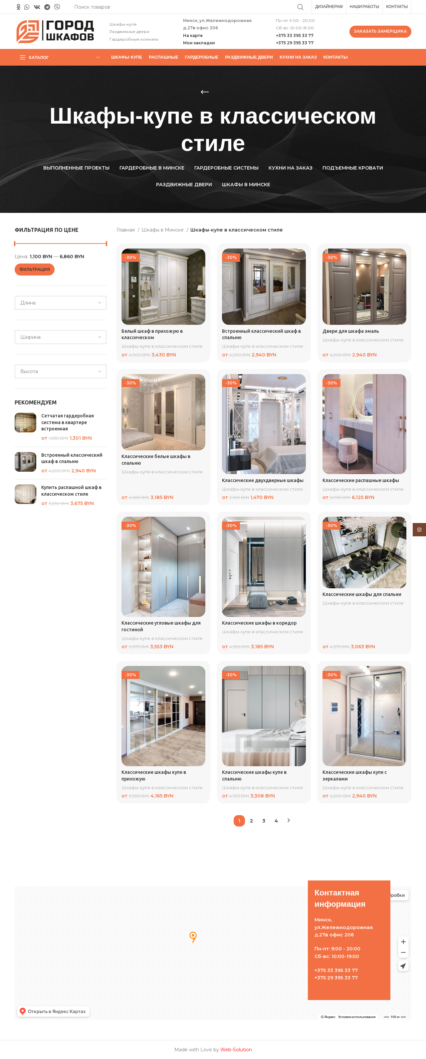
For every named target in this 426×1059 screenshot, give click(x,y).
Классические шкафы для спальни (361, 594)
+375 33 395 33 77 (295, 35)
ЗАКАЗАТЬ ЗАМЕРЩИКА (380, 31)
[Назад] (204, 92)
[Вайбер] (57, 7)
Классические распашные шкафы (360, 480)
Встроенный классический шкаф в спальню (72, 458)
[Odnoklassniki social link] (18, 7)
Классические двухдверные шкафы (263, 480)
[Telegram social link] (47, 7)
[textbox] (28, 303)
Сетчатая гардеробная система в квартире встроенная (67, 422)
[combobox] (60, 303)
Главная (126, 230)
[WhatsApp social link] (27, 7)
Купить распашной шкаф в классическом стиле (71, 491)
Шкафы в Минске (163, 230)
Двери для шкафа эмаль (350, 331)
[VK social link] (37, 7)
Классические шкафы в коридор (259, 623)
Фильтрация (34, 269)
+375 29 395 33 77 (295, 42)
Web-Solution (236, 1049)
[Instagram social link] (419, 529)
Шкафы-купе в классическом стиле (162, 346)
